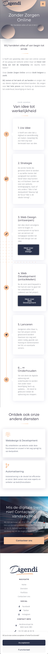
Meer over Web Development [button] (29, 301)
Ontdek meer (13, 456)
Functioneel (24, 650)
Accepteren (24, 642)
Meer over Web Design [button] (28, 250)
